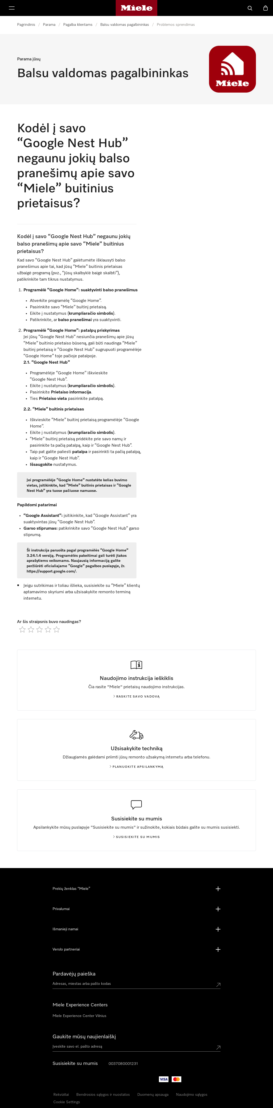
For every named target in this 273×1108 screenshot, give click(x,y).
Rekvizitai (61, 1095)
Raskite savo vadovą (136, 696)
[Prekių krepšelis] (265, 8)
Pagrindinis (26, 25)
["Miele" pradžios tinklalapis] (137, 8)
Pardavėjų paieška (74, 974)
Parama (49, 25)
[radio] (22, 629)
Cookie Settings (66, 1102)
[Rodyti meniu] (12, 8)
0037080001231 (123, 1064)
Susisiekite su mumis (136, 837)
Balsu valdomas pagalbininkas (124, 25)
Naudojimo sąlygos (191, 1095)
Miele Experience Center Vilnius (79, 1016)
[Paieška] (250, 8)
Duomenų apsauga (152, 1095)
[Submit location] (218, 985)
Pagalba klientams (78, 25)
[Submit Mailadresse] (218, 1047)
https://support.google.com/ (51, 571)
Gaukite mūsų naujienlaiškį (84, 1036)
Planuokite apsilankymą (136, 767)
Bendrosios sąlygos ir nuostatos (103, 1095)
